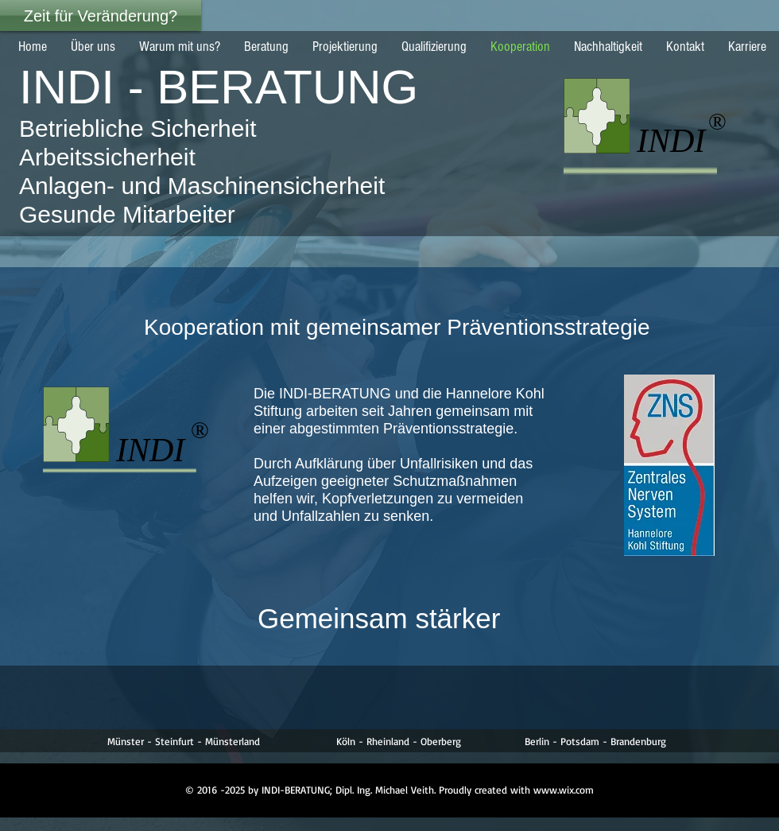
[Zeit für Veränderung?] (100, 15)
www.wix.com (563, 789)
